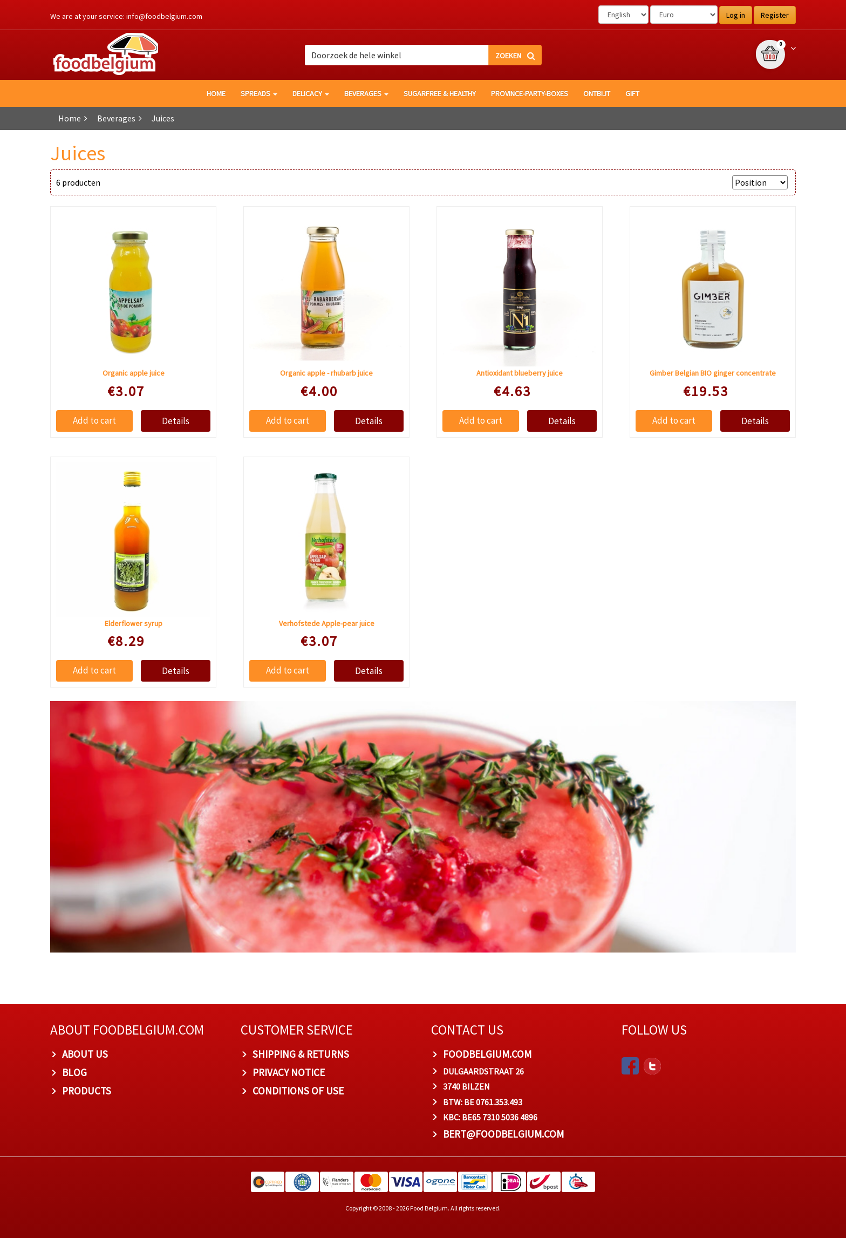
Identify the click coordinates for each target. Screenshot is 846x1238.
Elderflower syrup (133, 623)
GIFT (632, 93)
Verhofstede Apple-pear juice (326, 623)
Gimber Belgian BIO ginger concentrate (713, 373)
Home (69, 118)
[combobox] (423, 55)
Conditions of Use (298, 1090)
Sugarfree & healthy (440, 93)
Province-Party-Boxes (529, 93)
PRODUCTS (86, 1090)
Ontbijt (596, 93)
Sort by (713, 182)
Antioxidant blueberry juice (519, 373)
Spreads (259, 93)
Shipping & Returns (301, 1053)
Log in (735, 15)
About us (85, 1053)
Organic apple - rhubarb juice (326, 373)
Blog (74, 1072)
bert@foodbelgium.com (503, 1133)
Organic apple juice (134, 373)
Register (775, 15)
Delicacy (310, 93)
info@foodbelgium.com (164, 16)
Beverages (366, 93)
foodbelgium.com (487, 1053)
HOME (216, 93)
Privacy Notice (289, 1072)
